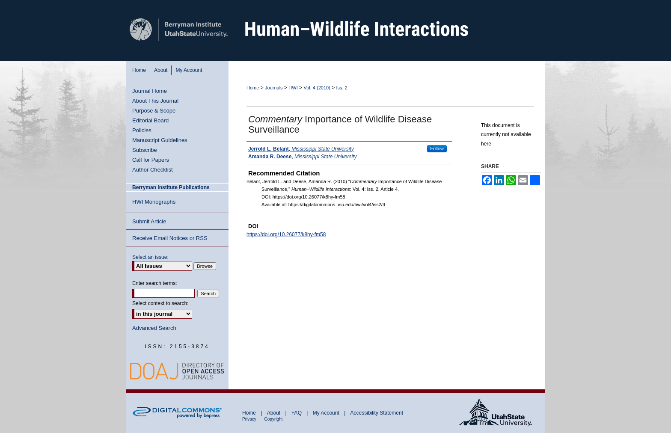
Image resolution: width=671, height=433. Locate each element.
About (274, 413)
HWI (292, 87)
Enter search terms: (154, 283)
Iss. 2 (341, 87)
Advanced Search (154, 328)
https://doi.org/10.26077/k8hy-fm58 (286, 234)
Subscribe (144, 150)
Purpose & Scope (153, 110)
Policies (141, 130)
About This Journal (155, 101)
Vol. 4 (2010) (316, 87)
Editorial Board (150, 120)
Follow (437, 148)
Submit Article (149, 221)
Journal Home (149, 91)
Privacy (250, 419)
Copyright (273, 419)
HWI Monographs (153, 202)
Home (252, 87)
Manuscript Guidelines (159, 140)
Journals (274, 87)
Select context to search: (160, 303)
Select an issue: (150, 257)
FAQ (297, 413)
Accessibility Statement (376, 413)
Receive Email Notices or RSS (170, 238)
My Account (327, 413)
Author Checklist (152, 169)
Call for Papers (150, 160)
